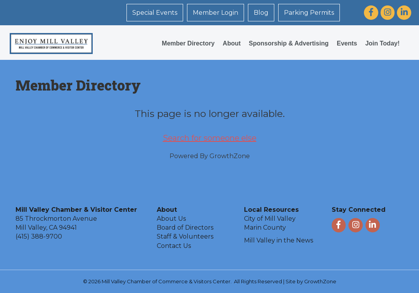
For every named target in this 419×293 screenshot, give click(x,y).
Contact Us (174, 245)
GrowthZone (230, 156)
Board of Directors (185, 227)
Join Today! (382, 43)
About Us (171, 218)
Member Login (215, 12)
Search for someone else (209, 138)
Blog (261, 12)
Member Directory (188, 43)
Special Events (154, 12)
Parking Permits (309, 12)
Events (347, 43)
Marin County (265, 227)
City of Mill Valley (270, 218)
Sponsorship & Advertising (289, 43)
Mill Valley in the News (278, 240)
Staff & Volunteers (185, 236)
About (232, 43)
